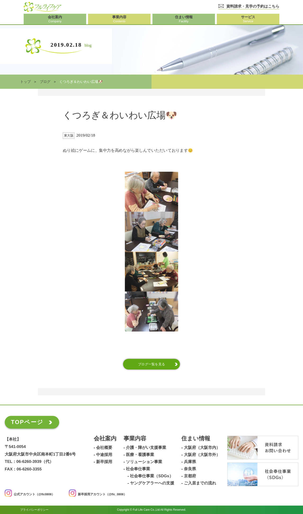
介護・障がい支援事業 (146, 448)
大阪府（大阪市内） (202, 448)
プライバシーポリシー (34, 509)
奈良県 (190, 469)
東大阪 (69, 135)
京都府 (190, 476)
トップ (25, 82)
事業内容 (135, 439)
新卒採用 (104, 462)
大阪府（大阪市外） (202, 455)
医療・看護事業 (140, 455)
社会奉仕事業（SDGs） (151, 476)
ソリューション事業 (144, 462)
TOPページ (27, 422)
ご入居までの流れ (200, 483)
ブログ (45, 82)
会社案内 (105, 439)
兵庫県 (190, 462)
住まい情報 (195, 439)
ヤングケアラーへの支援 (152, 483)
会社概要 (104, 448)
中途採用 (104, 455)
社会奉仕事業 (138, 469)
